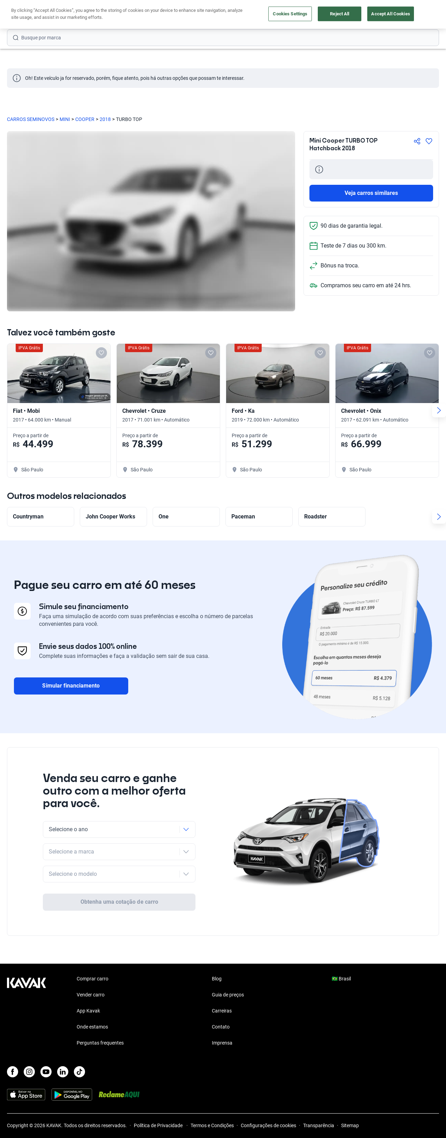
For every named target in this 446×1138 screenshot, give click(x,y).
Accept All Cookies (390, 13)
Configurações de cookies (268, 1098)
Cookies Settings (290, 13)
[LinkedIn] (62, 1044)
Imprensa (222, 1015)
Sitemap (350, 1098)
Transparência (318, 1098)
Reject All (339, 13)
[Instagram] (29, 1044)
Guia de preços (228, 967)
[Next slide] (439, 410)
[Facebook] (12, 1044)
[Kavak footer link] (26, 984)
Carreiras (222, 983)
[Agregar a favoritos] (429, 141)
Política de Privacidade (159, 1098)
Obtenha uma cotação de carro (119, 874)
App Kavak (88, 983)
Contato (221, 999)
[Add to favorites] (101, 352)
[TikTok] (79, 1044)
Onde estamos (92, 999)
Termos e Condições (212, 1098)
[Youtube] (46, 1044)
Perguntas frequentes (100, 1015)
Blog (217, 951)
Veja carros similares (371, 193)
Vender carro (91, 967)
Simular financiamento (71, 685)
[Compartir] (417, 141)
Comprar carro (92, 951)
